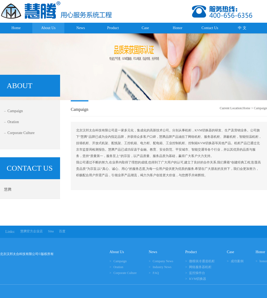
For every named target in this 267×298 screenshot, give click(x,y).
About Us (48, 28)
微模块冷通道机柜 (202, 261)
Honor (177, 28)
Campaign (15, 111)
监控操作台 (197, 273)
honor (263, 261)
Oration (13, 122)
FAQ (156, 273)
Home (16, 28)
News (80, 28)
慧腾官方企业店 (31, 231)
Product (113, 28)
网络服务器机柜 (200, 267)
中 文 (242, 28)
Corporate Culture (20, 133)
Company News (163, 261)
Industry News (162, 267)
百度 (62, 231)
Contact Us (210, 28)
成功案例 (237, 261)
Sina (51, 231)
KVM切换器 (197, 279)
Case (145, 28)
